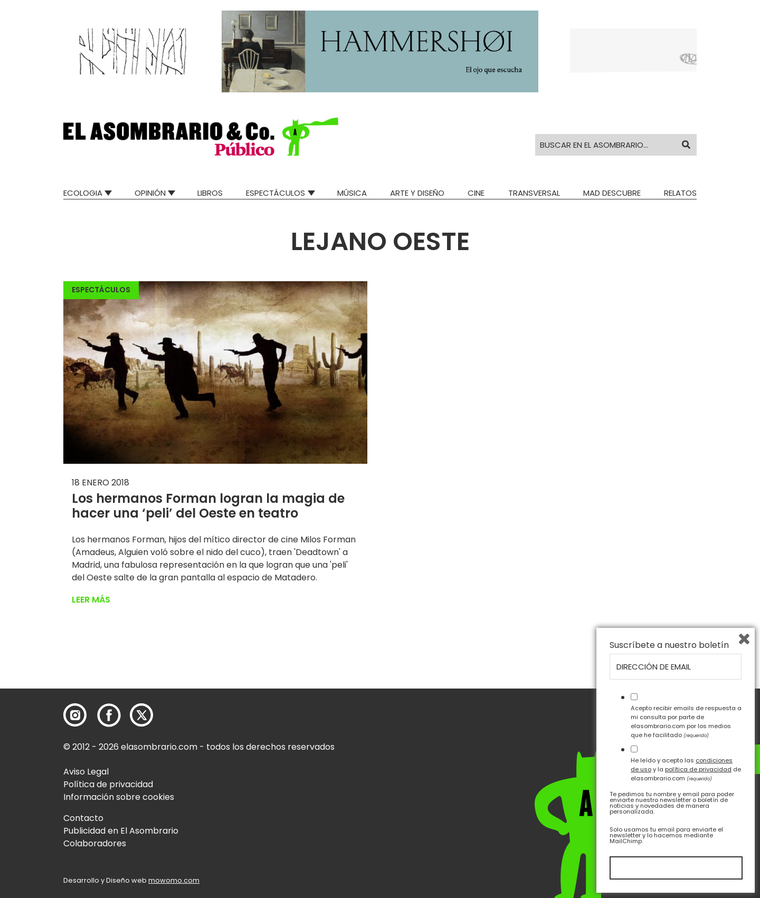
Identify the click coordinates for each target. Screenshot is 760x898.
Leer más (91, 600)
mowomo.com (174, 880)
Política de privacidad (108, 784)
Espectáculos (275, 192)
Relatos (680, 192)
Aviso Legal (86, 772)
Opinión (150, 192)
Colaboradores (94, 843)
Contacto (83, 818)
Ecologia (82, 192)
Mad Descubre (612, 192)
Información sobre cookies (118, 797)
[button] (200, 137)
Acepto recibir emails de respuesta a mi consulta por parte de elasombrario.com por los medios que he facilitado (686, 721)
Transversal (534, 192)
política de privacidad (698, 769)
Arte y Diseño (417, 192)
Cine (476, 192)
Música (352, 192)
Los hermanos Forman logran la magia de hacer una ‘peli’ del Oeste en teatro (208, 506)
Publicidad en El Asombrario (120, 831)
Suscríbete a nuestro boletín (669, 645)
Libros (210, 192)
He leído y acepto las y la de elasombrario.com (686, 769)
